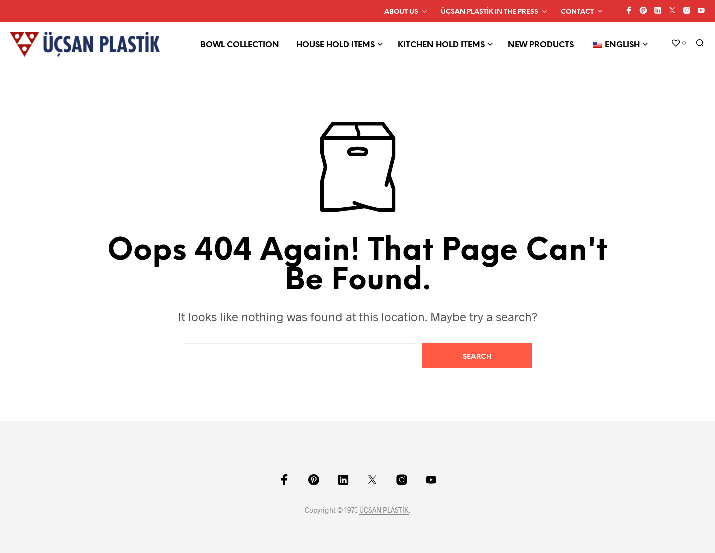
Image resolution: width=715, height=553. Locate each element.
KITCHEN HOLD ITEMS (441, 45)
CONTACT (577, 12)
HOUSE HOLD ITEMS (335, 45)
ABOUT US (401, 12)
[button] (678, 43)
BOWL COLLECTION (239, 45)
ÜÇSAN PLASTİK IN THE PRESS (489, 12)
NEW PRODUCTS (541, 45)
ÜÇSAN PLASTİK (384, 510)
